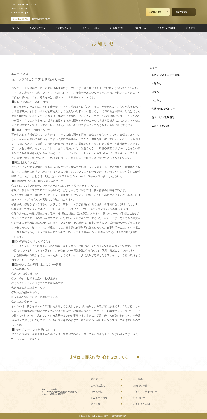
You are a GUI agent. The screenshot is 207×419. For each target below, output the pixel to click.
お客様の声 (116, 28)
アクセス (190, 28)
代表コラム (139, 28)
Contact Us (155, 12)
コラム (155, 92)
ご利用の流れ (63, 28)
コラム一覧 (97, 391)
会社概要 (138, 379)
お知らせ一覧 (140, 385)
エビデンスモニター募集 (165, 75)
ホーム (15, 28)
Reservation (180, 12)
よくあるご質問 (166, 28)
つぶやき (156, 100)
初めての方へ (37, 28)
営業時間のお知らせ (163, 108)
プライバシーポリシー (145, 391)
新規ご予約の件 (160, 126)
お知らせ (156, 83)
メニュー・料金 (91, 28)
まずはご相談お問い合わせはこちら (99, 357)
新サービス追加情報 (163, 117)
